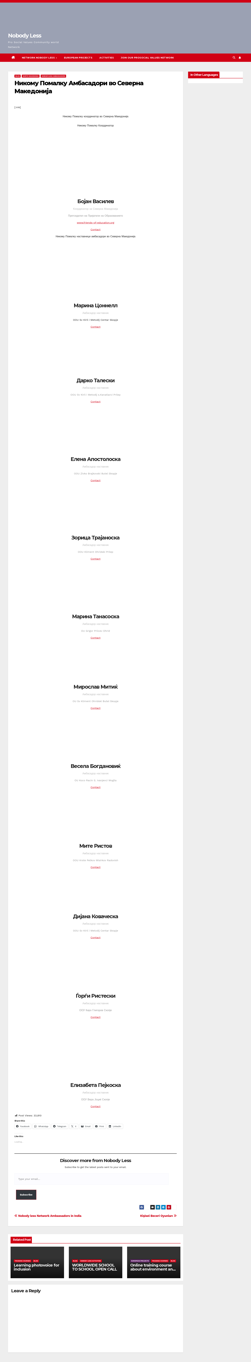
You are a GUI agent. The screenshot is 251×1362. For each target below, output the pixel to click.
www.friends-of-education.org (95, 222)
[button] (234, 57)
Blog (17, 76)
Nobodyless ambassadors (53, 76)
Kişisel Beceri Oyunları (158, 1216)
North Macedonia (31, 76)
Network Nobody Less (39, 57)
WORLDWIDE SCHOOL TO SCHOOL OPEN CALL (94, 1267)
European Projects (78, 57)
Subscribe (26, 1194)
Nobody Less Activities (90, 1261)
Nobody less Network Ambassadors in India (47, 1216)
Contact (96, 229)
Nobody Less (24, 35)
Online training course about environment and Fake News (152, 1269)
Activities (106, 57)
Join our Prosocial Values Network (147, 57)
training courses (23, 1261)
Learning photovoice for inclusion (36, 1267)
